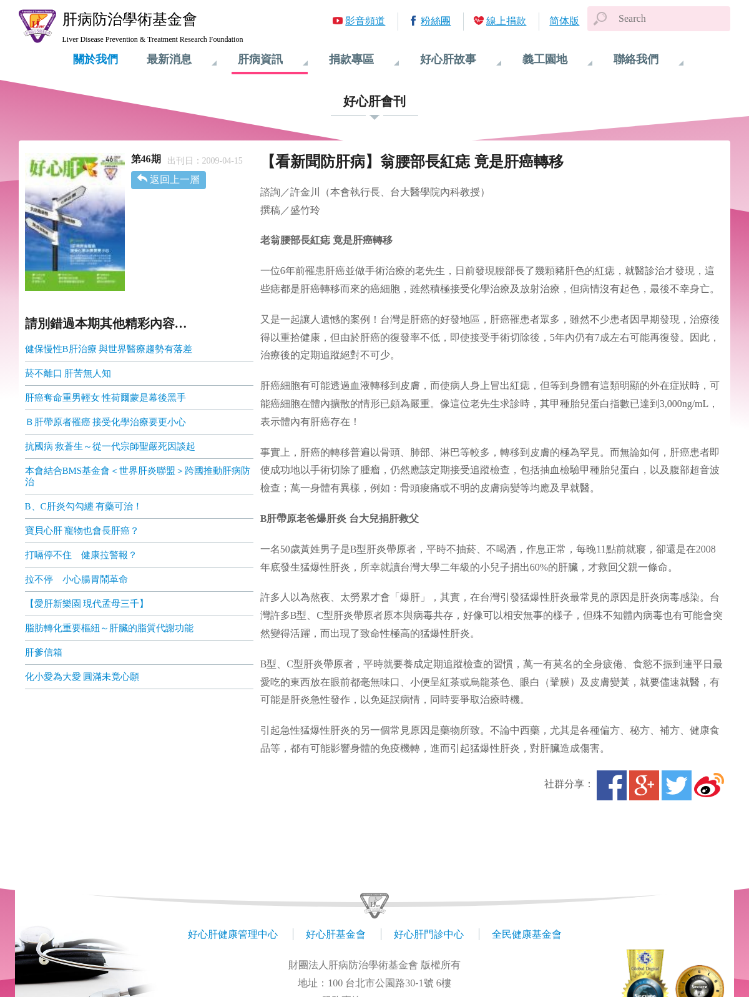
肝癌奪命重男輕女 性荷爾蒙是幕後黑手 (106, 398)
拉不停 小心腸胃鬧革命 (76, 579)
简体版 (564, 21)
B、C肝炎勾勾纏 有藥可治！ (84, 506)
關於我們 (95, 59)
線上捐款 (506, 21)
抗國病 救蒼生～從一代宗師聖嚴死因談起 (110, 446)
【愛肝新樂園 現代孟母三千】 (87, 604)
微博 (709, 785)
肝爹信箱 (43, 652)
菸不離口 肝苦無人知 (68, 373)
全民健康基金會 (527, 934)
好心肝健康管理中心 (233, 934)
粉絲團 (436, 21)
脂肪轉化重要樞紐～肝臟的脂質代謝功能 (109, 628)
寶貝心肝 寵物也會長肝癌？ (82, 531)
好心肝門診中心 (429, 934)
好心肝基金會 (336, 934)
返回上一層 (175, 179)
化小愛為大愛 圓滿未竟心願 (82, 677)
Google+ (644, 785)
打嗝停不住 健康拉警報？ (81, 555)
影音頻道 (365, 21)
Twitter (677, 785)
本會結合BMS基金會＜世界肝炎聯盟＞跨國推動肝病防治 (138, 476)
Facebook (612, 785)
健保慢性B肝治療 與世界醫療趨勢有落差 (109, 349)
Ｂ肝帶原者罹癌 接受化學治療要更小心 (106, 422)
